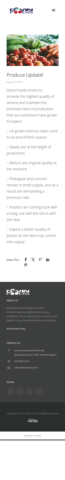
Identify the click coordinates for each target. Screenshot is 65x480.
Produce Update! (25, 74)
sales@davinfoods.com (26, 367)
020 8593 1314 (21, 361)
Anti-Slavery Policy (16, 328)
